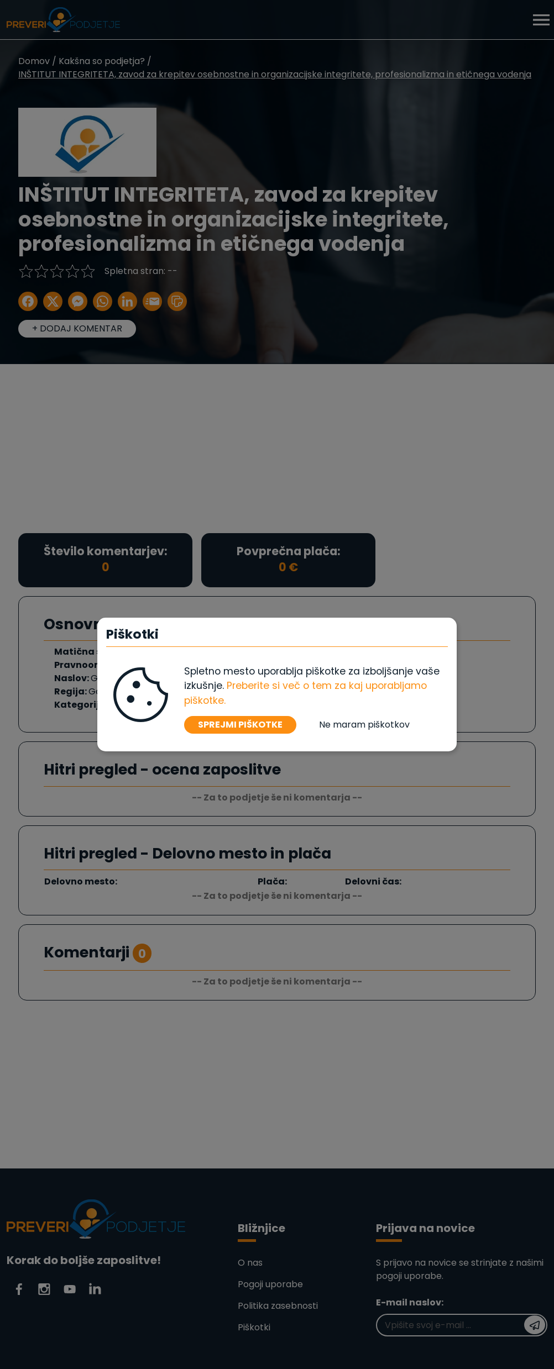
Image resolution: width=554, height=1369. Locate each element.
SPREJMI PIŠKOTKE (240, 724)
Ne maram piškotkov (364, 724)
